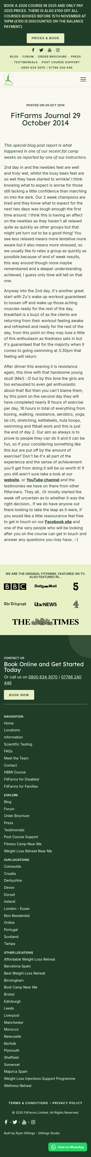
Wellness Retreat (17, 1086)
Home (9, 723)
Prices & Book (45, 38)
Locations (12, 730)
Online (9, 922)
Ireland (9, 901)
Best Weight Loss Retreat (24, 973)
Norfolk (10, 1043)
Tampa (9, 943)
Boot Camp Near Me (20, 987)
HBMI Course (15, 772)
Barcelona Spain (17, 966)
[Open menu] (83, 79)
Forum (28, 56)
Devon (9, 887)
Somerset (12, 1064)
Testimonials (26, 62)
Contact (10, 765)
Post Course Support (61, 62)
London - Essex (16, 908)
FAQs (8, 751)
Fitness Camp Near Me (22, 844)
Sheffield (11, 1057)
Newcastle (12, 1036)
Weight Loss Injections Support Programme (39, 1078)
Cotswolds (12, 866)
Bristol (9, 994)
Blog (14, 56)
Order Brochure (52, 56)
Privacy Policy (67, 1103)
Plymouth (11, 1050)
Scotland (11, 937)
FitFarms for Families (21, 786)
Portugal (11, 930)
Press (76, 56)
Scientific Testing (18, 744)
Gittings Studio (48, 1133)
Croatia (10, 873)
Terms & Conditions (28, 1103)
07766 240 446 (61, 67)
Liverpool (11, 1015)
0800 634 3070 (33, 67)
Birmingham (14, 980)
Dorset (9, 894)
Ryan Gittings (25, 1133)
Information (13, 737)
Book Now (19, 695)
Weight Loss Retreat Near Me (28, 851)
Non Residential (17, 916)
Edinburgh (12, 1001)
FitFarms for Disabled (21, 779)
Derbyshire (13, 880)
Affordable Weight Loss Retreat (29, 959)
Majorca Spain (15, 1071)
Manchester (13, 1022)
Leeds (9, 1008)
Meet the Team (16, 758)
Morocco (11, 1029)
